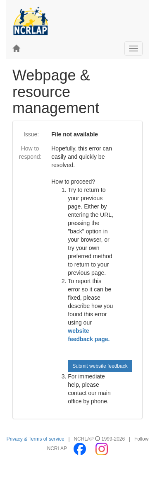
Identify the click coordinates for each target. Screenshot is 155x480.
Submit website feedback (99, 366)
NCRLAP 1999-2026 (100, 439)
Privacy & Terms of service (35, 439)
